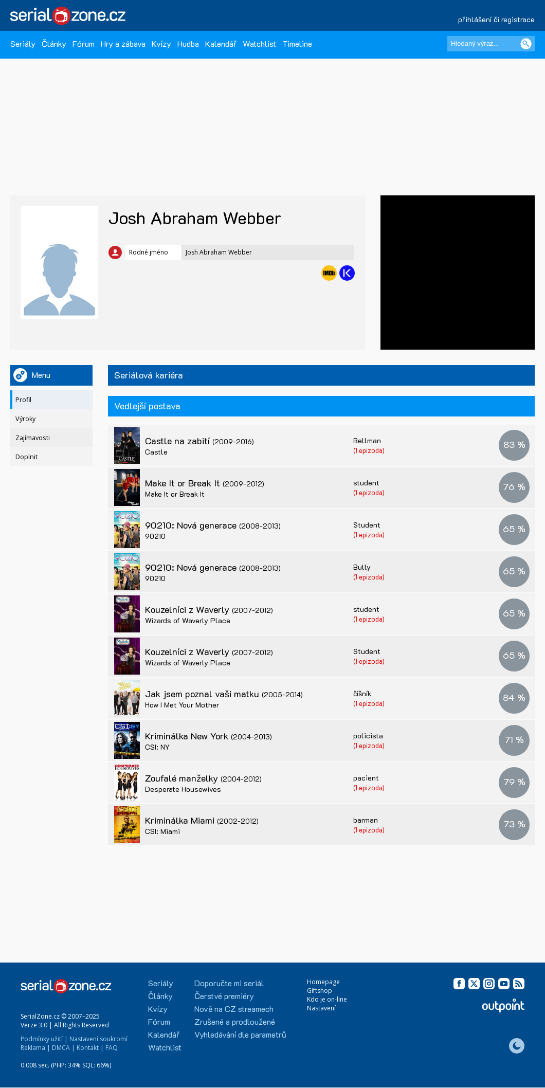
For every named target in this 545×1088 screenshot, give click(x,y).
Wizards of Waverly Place (187, 620)
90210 (155, 536)
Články (54, 43)
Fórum (83, 43)
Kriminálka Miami (202, 820)
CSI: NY (157, 747)
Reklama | (35, 1047)
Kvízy (161, 43)
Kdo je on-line (327, 999)
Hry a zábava (123, 43)
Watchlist (259, 43)
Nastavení (321, 1008)
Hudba (188, 43)
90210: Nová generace (213, 525)
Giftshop (319, 990)
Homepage (323, 981)
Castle (156, 452)
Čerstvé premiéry (224, 995)
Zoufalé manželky (203, 778)
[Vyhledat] (526, 43)
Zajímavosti (32, 437)
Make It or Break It (204, 483)
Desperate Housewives (183, 789)
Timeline (297, 43)
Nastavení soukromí (98, 1039)
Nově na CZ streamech (234, 1008)
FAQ (111, 1047)
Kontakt (88, 1047)
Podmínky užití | (44, 1039)
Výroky (25, 418)
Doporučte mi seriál (229, 982)
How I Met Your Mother (182, 705)
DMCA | (63, 1047)
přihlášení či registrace (496, 19)
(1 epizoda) (369, 450)
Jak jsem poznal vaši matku (224, 693)
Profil (23, 399)
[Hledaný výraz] (491, 43)
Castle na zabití (199, 440)
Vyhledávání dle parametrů (240, 1034)
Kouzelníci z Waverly (209, 609)
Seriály (22, 43)
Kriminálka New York (208, 736)
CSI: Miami (162, 831)
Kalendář (221, 43)
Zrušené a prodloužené (234, 1021)
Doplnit (26, 456)
